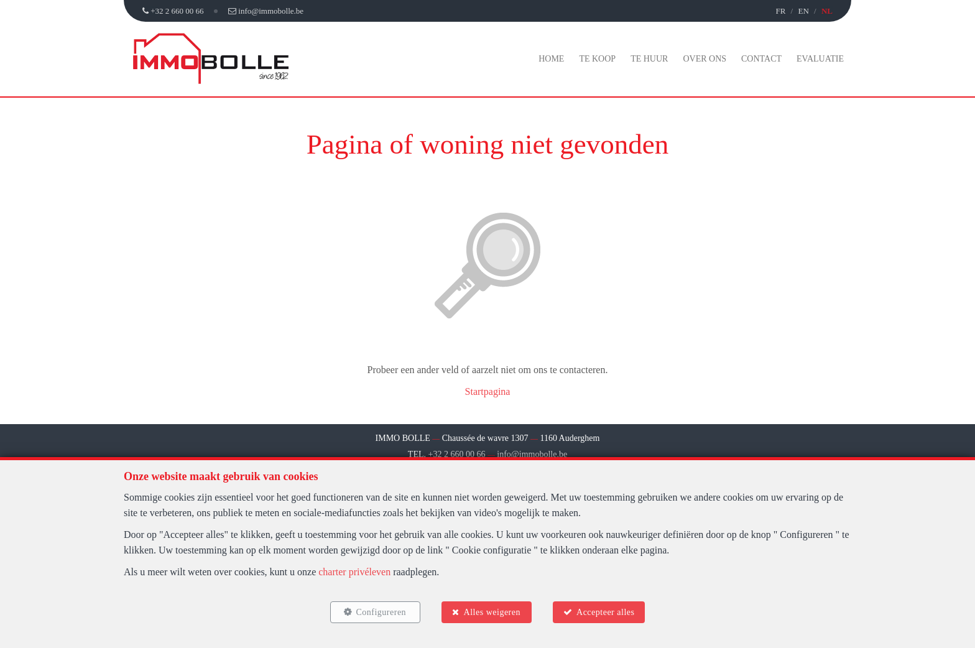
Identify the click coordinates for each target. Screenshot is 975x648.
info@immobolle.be (532, 454)
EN (803, 11)
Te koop (597, 58)
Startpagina (488, 391)
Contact (761, 58)
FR (780, 11)
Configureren (381, 612)
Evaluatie (820, 58)
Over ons (704, 58)
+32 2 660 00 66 (457, 454)
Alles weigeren (492, 612)
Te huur (649, 58)
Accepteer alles (605, 612)
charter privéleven (354, 572)
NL (827, 11)
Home (551, 58)
